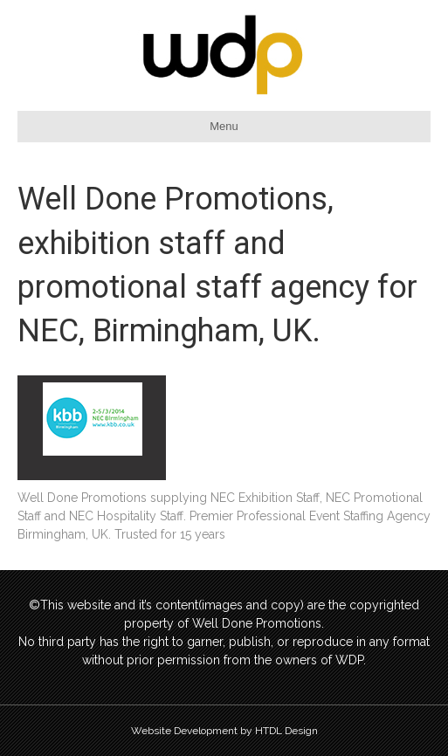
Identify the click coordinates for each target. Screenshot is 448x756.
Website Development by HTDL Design (224, 731)
